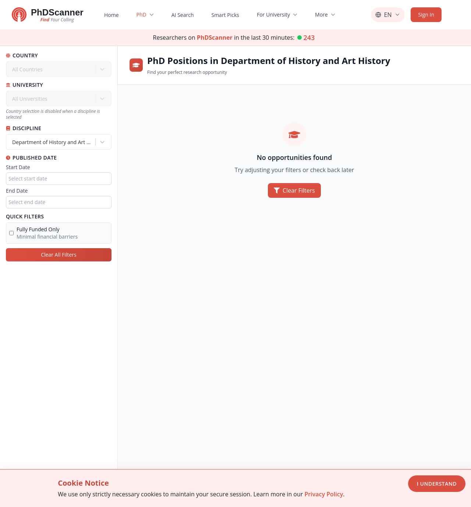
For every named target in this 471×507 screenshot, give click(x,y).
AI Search (182, 14)
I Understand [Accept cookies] (437, 483)
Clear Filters (294, 190)
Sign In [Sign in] (426, 14)
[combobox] (13, 142)
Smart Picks (225, 14)
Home (111, 14)
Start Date (18, 167)
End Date (17, 190)
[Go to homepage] (48, 15)
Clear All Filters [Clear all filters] (58, 254)
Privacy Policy (323, 494)
